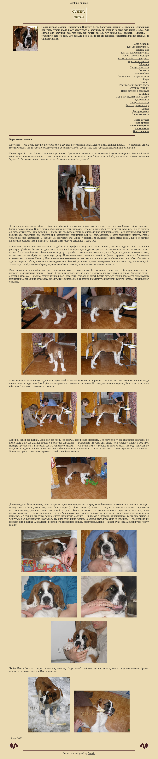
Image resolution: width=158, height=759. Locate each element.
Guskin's (74, 3)
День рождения (140, 111)
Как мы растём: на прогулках (133, 58)
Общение (144, 64)
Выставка (143, 70)
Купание (144, 82)
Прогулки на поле (139, 67)
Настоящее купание (138, 87)
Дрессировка (142, 99)
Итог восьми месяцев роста (134, 85)
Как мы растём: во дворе (135, 55)
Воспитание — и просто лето (133, 76)
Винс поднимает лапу (137, 105)
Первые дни (142, 49)
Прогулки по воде (139, 102)
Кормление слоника (138, 61)
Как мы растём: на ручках (135, 52)
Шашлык (144, 93)
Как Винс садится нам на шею (132, 96)
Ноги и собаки (141, 73)
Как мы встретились (138, 46)
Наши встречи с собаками (135, 90)
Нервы (145, 108)
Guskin (91, 753)
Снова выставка (140, 114)
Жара (146, 79)
